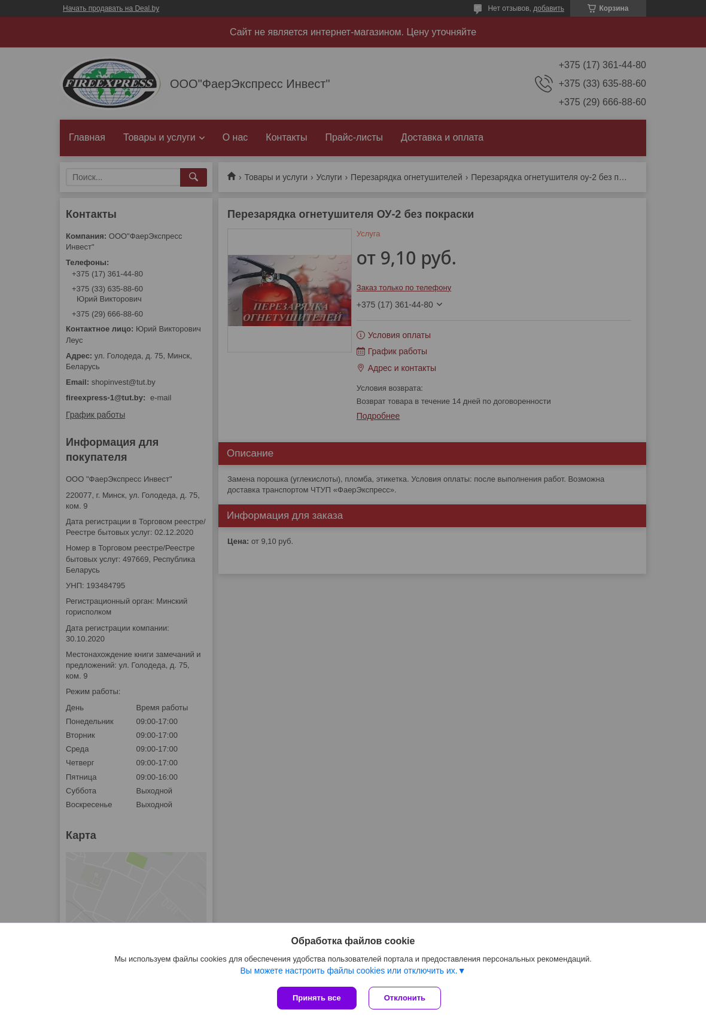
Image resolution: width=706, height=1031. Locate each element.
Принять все (317, 997)
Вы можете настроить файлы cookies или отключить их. (348, 970)
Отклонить (404, 997)
